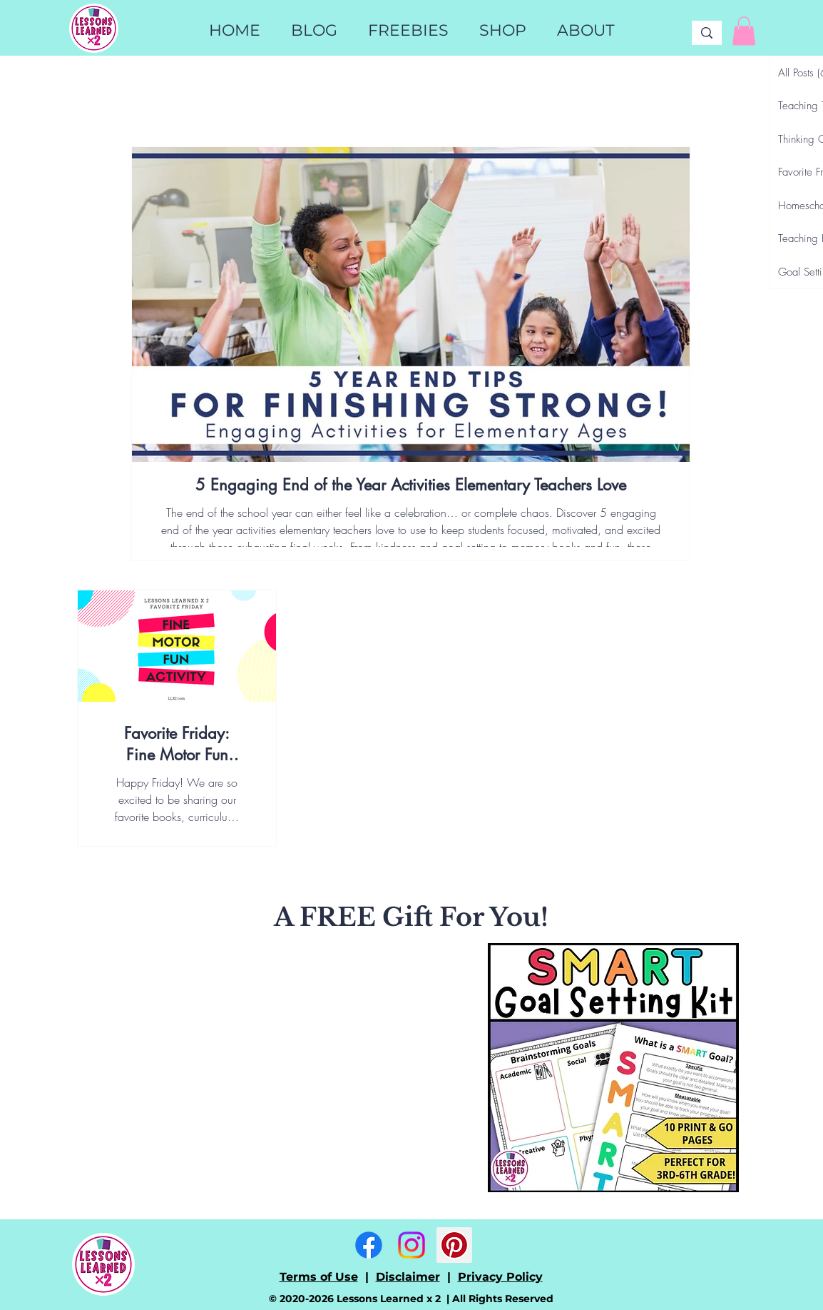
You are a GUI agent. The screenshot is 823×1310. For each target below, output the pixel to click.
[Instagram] (411, 1245)
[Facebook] (369, 1245)
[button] (502, 31)
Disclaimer (408, 1277)
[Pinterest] (454, 1245)
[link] (744, 31)
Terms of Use (319, 1277)
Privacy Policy (500, 1277)
